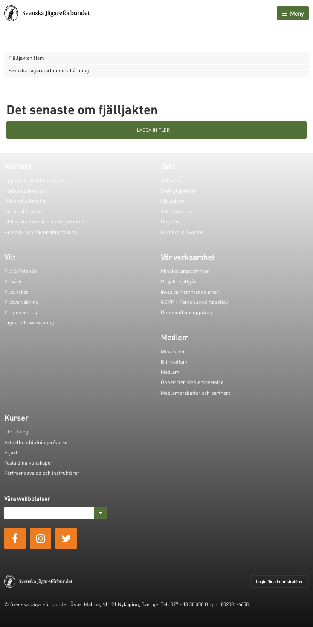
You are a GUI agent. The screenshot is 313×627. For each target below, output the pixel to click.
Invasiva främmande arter (190, 292)
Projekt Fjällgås (179, 281)
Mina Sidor (173, 351)
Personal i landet (23, 211)
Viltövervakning (21, 302)
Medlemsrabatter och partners (196, 393)
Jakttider (171, 180)
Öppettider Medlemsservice (35, 180)
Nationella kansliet (25, 201)
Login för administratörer (279, 581)
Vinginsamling (21, 312)
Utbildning (16, 431)
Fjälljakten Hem (26, 58)
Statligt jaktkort (178, 191)
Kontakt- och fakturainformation (40, 232)
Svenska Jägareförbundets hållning (49, 70)
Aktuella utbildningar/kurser (37, 442)
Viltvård (13, 281)
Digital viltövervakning (29, 322)
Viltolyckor (16, 292)
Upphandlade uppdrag (186, 312)
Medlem (170, 372)
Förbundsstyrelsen (25, 191)
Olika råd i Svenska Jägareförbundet (45, 221)
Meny (293, 13)
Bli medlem (174, 361)
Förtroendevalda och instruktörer (41, 473)
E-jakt (10, 452)
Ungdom (170, 221)
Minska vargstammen (185, 271)
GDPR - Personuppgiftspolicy (194, 302)
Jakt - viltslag (176, 211)
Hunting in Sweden (182, 232)
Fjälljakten (173, 201)
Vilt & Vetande (20, 271)
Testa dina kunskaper (28, 462)
